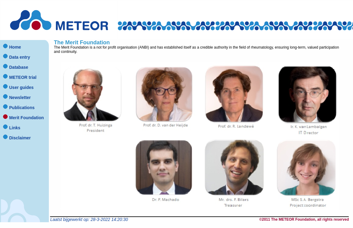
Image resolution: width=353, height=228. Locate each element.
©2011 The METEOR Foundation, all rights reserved (304, 219)
